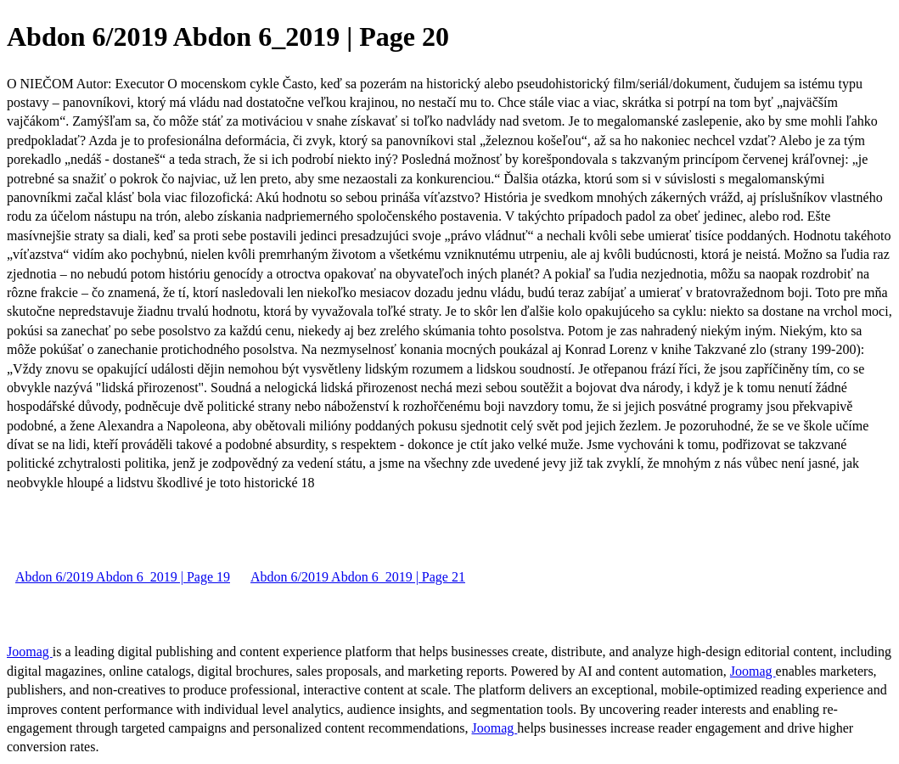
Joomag (30, 651)
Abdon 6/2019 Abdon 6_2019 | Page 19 (122, 577)
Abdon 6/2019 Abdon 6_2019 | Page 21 (357, 577)
